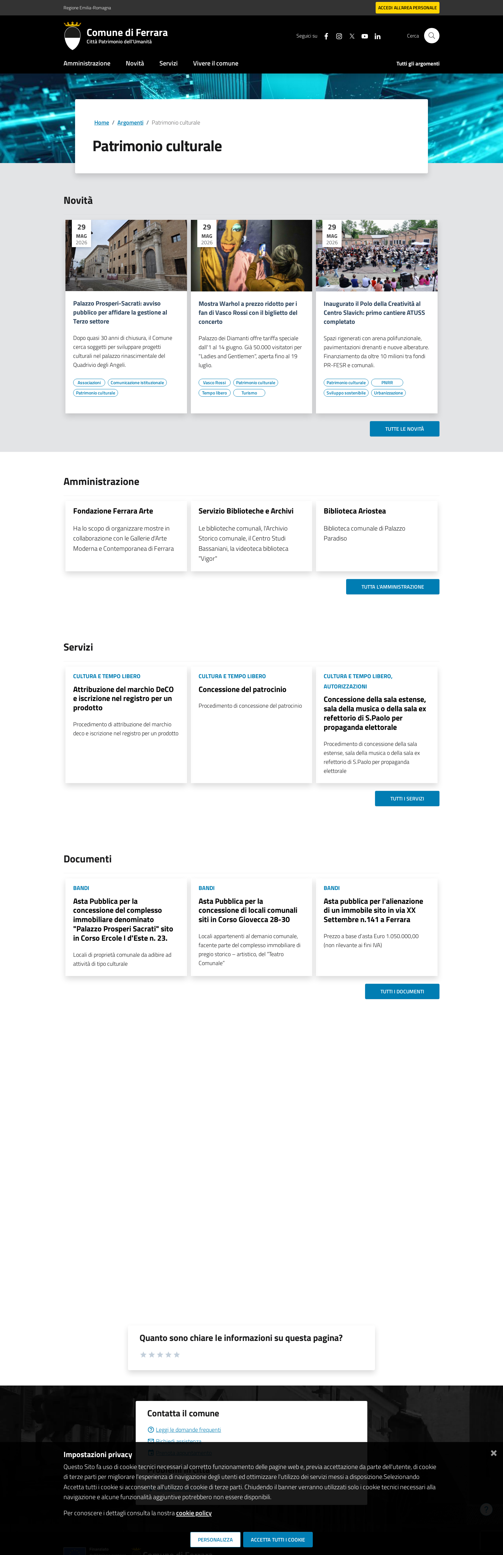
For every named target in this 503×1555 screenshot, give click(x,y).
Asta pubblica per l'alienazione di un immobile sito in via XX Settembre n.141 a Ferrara (373, 910)
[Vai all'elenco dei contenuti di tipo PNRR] (387, 382)
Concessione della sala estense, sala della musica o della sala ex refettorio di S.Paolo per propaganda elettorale (375, 712)
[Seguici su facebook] (323, 35)
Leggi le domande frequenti (184, 1429)
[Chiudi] (493, 1452)
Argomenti (130, 122)
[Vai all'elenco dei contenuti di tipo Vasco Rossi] (215, 382)
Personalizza (215, 1539)
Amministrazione (87, 63)
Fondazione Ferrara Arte (113, 510)
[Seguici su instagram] (336, 35)
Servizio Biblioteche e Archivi (246, 510)
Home (101, 122)
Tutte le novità (404, 429)
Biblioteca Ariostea (355, 510)
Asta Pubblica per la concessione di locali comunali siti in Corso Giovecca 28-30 (248, 910)
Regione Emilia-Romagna (87, 7)
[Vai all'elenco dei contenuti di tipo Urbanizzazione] (388, 393)
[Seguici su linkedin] (375, 35)
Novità (135, 63)
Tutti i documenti (402, 991)
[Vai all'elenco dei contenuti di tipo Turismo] (249, 393)
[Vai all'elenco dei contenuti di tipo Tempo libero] (215, 393)
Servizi (168, 63)
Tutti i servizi (407, 798)
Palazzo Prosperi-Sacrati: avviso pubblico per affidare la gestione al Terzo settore (120, 312)
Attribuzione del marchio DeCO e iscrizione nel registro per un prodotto (123, 698)
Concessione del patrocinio (242, 689)
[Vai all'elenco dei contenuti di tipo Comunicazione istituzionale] (137, 382)
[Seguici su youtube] (362, 35)
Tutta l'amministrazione (393, 587)
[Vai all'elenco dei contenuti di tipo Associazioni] (89, 382)
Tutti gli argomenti (417, 63)
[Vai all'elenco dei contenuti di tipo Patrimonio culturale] (95, 393)
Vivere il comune (215, 63)
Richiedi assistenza (174, 1441)
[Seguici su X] (349, 35)
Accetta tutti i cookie (278, 1539)
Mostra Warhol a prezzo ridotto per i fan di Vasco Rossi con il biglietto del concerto (248, 312)
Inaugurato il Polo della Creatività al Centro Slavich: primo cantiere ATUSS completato (374, 312)
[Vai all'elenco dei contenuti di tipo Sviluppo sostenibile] (346, 393)
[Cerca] (431, 35)
